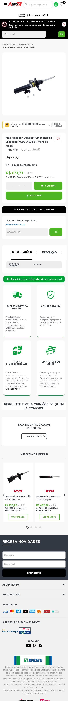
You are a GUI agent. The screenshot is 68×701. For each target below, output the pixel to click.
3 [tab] (35, 527)
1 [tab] (27, 527)
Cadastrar (34, 573)
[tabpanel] (18, 492)
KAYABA (18, 491)
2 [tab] (31, 527)
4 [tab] (40, 527)
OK (61, 34)
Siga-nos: (34, 641)
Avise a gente (36, 436)
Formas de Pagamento (24, 164)
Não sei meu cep (14, 225)
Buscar (26, 4)
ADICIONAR (36, 195)
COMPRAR (50, 185)
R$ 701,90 (14, 177)
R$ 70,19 (39, 177)
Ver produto (17, 517)
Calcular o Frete (27, 232)
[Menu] (5, 4)
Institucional (34, 595)
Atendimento (34, 585)
